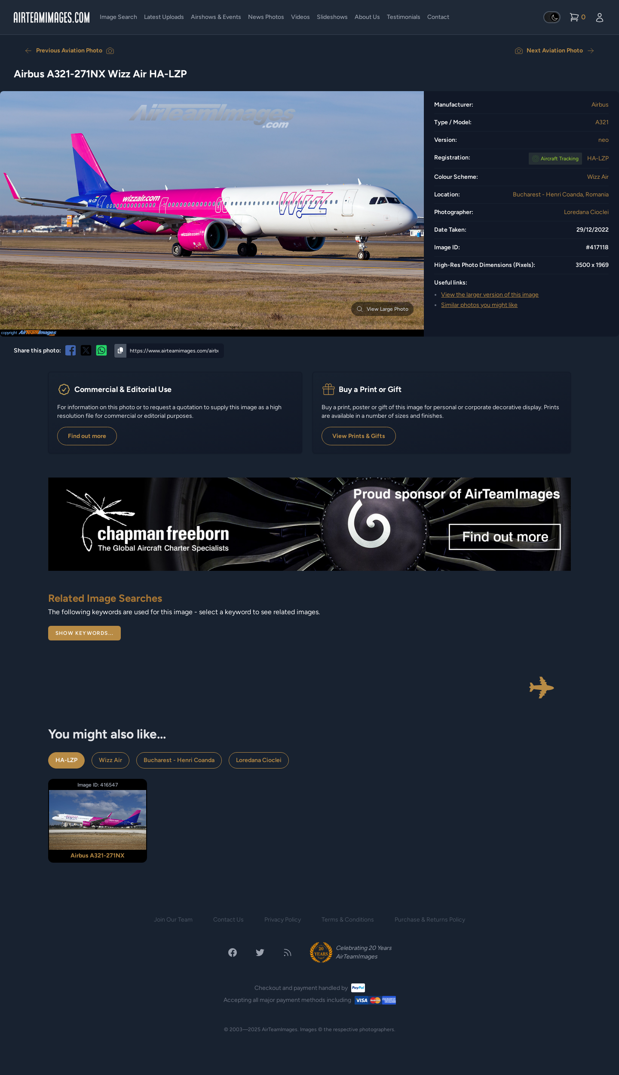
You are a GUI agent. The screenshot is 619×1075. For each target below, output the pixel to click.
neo (603, 140)
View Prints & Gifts (358, 436)
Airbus (600, 104)
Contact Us (228, 919)
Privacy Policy (282, 919)
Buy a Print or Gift (370, 389)
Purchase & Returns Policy (430, 919)
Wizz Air (598, 177)
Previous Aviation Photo (69, 50)
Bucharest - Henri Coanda (179, 760)
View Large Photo (382, 309)
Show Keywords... (84, 633)
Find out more (87, 436)
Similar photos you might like (479, 305)
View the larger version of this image (490, 294)
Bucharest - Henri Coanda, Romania (561, 194)
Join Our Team (173, 919)
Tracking (560, 159)
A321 (602, 122)
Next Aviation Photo (555, 50)
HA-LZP (598, 158)
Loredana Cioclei (586, 212)
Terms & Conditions (348, 919)
